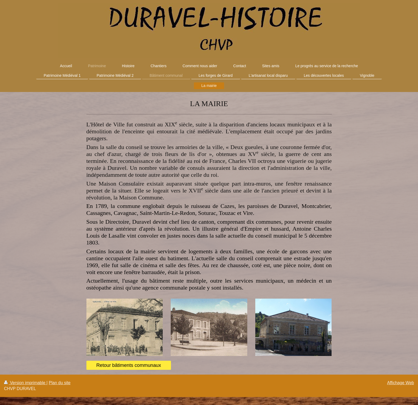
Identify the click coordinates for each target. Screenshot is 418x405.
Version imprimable (25, 382)
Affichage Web (400, 382)
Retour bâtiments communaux (128, 365)
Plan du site (60, 382)
